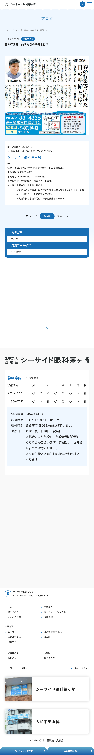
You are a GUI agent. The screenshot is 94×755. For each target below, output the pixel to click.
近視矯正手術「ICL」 (54, 632)
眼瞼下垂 (12, 642)
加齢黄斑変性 (14, 637)
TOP (6, 30)
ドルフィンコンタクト (55, 612)
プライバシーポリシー (19, 668)
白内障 (11, 632)
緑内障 (47, 637)
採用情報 (48, 617)
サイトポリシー (81, 668)
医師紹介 (48, 653)
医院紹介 (48, 607)
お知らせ (27, 194)
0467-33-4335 (25, 172)
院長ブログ (49, 657)
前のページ (31, 216)
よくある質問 (14, 617)
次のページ (62, 216)
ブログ (14, 30)
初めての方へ (14, 612)
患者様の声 (13, 653)
